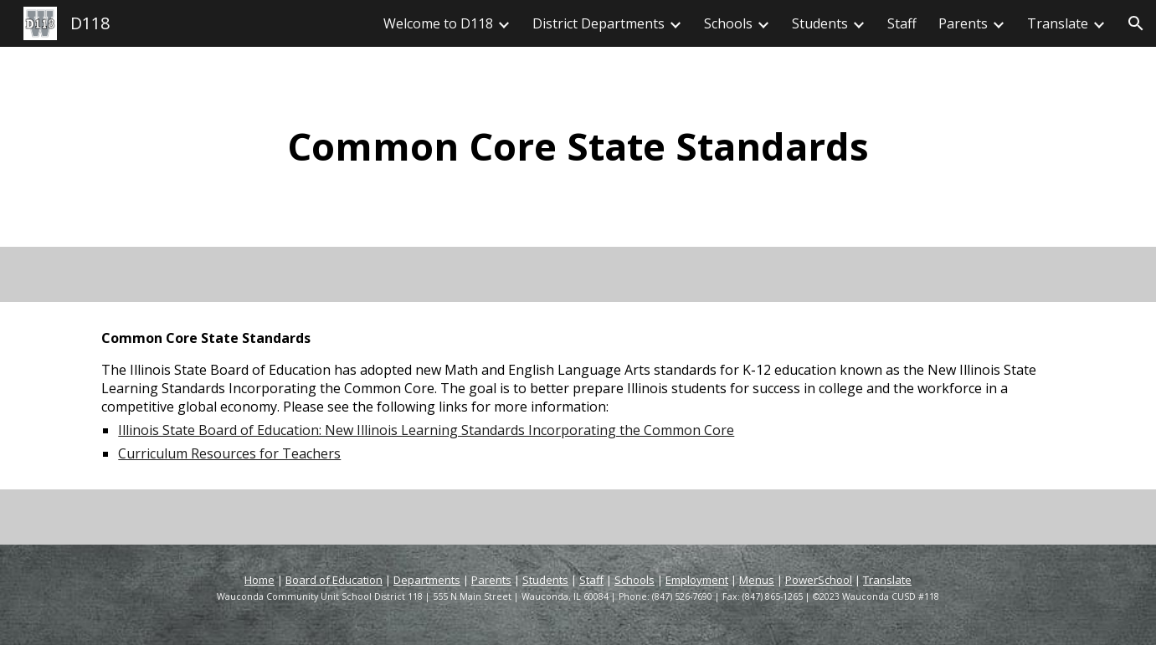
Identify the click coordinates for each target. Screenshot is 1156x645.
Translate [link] (1057, 23)
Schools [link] (728, 23)
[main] (578, 147)
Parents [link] (963, 23)
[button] (1136, 23)
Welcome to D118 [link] (438, 23)
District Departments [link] (598, 23)
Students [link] (820, 23)
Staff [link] (902, 23)
